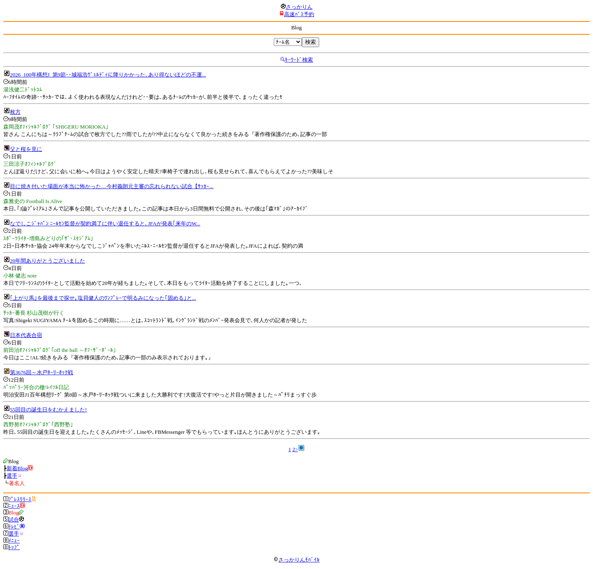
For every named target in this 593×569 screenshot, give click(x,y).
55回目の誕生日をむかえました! (48, 409)
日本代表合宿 (26, 335)
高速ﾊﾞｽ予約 (299, 14)
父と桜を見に (26, 149)
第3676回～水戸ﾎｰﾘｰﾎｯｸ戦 (41, 372)
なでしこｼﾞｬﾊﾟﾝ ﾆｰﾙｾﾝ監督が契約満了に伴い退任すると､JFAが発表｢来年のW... (105, 223)
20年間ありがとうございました (47, 261)
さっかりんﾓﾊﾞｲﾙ (296, 560)
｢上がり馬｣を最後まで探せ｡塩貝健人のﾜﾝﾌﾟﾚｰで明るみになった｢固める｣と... (103, 298)
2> (295, 449)
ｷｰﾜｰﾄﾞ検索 (299, 60)
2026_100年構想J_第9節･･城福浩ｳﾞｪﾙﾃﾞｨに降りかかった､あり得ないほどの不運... (108, 75)
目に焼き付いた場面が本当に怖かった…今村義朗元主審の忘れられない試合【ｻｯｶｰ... (111, 186)
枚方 (15, 112)
